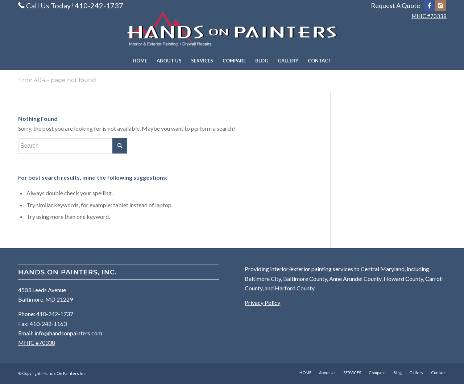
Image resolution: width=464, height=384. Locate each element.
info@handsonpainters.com (68, 333)
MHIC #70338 (429, 16)
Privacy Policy (262, 302)
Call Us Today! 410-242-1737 (74, 5)
